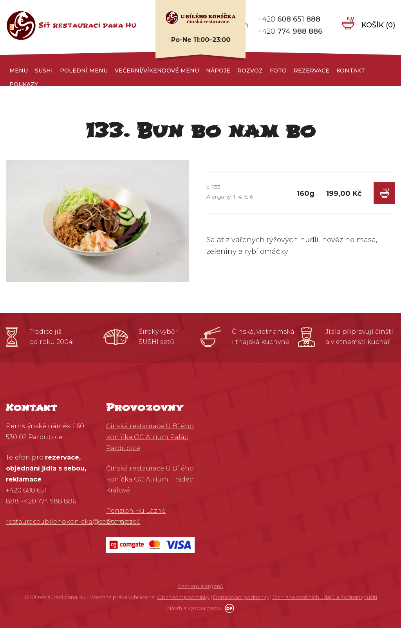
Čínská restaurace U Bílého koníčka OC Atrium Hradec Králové (150, 479)
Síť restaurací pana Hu (87, 25)
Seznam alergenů (201, 586)
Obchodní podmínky (183, 597)
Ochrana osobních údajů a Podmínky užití (325, 597)
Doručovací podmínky (241, 597)
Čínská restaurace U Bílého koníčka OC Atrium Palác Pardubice (150, 437)
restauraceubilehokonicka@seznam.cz (69, 521)
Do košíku (384, 193)
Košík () (378, 25)
